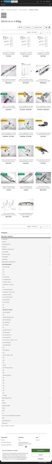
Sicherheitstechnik (6, 420)
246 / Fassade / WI (7, 335)
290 (3, 385)
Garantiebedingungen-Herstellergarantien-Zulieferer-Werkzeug (25, 444)
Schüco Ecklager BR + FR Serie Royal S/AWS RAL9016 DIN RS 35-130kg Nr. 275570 (26, 133)
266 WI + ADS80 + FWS (8, 355)
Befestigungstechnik (6, 398)
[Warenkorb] (46, 1)
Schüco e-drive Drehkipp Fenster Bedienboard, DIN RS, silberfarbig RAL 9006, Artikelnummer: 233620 (8, 107)
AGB (19, 440)
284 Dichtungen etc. (7, 375)
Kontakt (2, 440)
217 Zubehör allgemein (8, 289)
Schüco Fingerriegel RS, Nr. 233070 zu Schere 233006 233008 (26, 187)
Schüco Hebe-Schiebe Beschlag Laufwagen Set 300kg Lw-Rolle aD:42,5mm (8, 214)
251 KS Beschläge (7, 342)
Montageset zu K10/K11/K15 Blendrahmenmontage (9, 53)
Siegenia (4, 241)
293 (3, 387)
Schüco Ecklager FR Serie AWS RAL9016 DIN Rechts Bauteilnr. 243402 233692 (26, 160)
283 (3, 372)
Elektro (3, 408)
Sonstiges (5, 395)
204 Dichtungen (6, 266)
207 (3, 269)
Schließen (40, 454)
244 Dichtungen (6, 332)
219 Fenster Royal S (7, 294)
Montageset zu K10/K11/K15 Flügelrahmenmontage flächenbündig (26, 53)
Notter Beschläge (6, 405)
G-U (3, 413)
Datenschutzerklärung (8, 459)
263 (3, 352)
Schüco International (6, 264)
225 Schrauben (6, 302)
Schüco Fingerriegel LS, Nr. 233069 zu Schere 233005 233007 (9, 187)
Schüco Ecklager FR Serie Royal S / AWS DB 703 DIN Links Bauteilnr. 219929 (43, 160)
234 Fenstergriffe (6, 312)
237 (3, 314)
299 (3, 392)
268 (3, 360)
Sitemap (37, 440)
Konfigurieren (40, 458)
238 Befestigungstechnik (8, 317)
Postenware (4, 239)
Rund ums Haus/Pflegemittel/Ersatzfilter (11, 415)
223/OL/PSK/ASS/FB (7, 297)
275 (3, 362)
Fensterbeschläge (6, 254)
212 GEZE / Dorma (7, 282)
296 (3, 390)
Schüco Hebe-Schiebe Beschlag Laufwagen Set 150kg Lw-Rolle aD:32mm (43, 187)
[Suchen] (25, 5)
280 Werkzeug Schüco (8, 367)
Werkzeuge (4, 423)
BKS (3, 400)
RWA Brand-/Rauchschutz (8, 249)
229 (3, 307)
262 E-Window (6, 350)
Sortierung (27, 27)
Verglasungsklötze (6, 244)
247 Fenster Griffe (6, 337)
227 (3, 304)
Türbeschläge (5, 251)
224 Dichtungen (6, 299)
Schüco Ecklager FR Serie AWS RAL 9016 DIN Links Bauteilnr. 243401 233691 (9, 160)
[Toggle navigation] (1, 1)
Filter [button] (20, 27)
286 (3, 377)
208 (3, 272)
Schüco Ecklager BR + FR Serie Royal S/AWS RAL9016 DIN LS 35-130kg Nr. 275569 (8, 133)
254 (3, 347)
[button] (37, 1)
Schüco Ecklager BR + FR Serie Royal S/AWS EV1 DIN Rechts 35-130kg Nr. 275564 (43, 107)
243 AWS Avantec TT (7, 329)
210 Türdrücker (6, 277)
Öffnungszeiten (4, 447)
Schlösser (4, 246)
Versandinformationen (6, 442)
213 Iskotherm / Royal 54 (8, 284)
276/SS (4, 365)
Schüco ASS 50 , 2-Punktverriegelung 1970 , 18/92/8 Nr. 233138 (43, 80)
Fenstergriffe (5, 256)
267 (3, 357)
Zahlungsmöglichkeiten (6, 444)
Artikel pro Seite (38, 27)
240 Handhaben (6, 322)
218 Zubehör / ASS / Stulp (8, 292)
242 (3, 327)
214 (3, 287)
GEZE (3, 410)
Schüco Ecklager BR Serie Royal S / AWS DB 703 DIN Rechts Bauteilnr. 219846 (43, 133)
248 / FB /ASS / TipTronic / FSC (10, 340)
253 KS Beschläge (7, 345)
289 (3, 382)
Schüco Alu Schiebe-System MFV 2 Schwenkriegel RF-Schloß (26, 80)
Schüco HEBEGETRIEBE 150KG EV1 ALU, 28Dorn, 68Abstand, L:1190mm (26, 214)
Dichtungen (4, 259)
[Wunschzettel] (40, 1)
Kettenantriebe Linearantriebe (8, 261)
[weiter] (49, 32)
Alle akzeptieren (39, 450)
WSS (3, 418)
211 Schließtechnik (7, 279)
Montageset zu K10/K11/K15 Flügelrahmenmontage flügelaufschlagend (43, 53)
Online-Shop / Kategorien (7, 236)
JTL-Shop (45, 462)
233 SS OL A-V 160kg (7, 309)
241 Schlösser (6, 324)
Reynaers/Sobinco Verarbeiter (8, 425)
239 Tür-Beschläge (7, 319)
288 (3, 380)
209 (3, 274)
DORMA (4, 403)
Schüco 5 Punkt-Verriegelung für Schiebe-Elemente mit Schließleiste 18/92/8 (9, 80)
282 (3, 370)
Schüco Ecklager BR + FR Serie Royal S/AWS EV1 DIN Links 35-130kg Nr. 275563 (26, 107)
